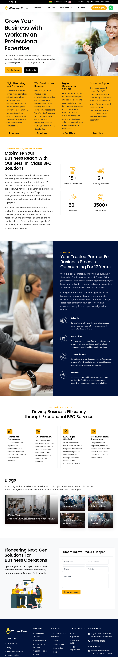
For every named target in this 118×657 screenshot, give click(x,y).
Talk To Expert (13, 70)
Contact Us (11, 643)
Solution (38, 7)
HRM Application (75, 648)
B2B (54, 652)
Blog (8, 647)
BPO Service (39, 640)
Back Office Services (39, 645)
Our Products (66, 7)
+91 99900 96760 (96, 641)
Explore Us (31, 70)
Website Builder (74, 641)
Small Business (58, 644)
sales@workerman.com (102, 2)
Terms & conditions (14, 651)
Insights (81, 7)
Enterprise (57, 648)
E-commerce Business (58, 635)
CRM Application (75, 635)
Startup (55, 640)
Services (51, 7)
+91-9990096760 (58, 2)
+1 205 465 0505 (77, 2)
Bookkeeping (40, 651)
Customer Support (38, 635)
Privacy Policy (12, 655)
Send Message (71, 592)
